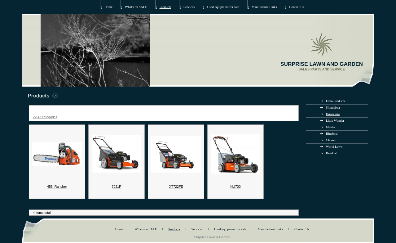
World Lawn (334, 146)
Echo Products (335, 101)
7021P (116, 186)
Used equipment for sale (223, 7)
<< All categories (45, 117)
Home (108, 7)
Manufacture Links (264, 7)
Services (189, 7)
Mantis (330, 127)
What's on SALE (136, 7)
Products (165, 7)
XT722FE (176, 186)
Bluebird (331, 133)
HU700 (235, 186)
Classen (331, 140)
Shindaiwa (333, 107)
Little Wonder (335, 120)
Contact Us (296, 7)
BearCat (331, 153)
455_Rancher (57, 186)
